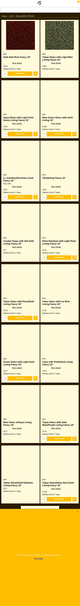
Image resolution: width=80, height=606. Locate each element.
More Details (38, 558)
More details (17, 63)
